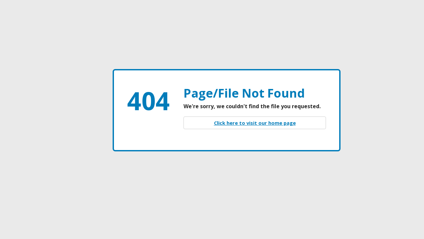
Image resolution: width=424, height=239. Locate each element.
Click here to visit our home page (255, 123)
